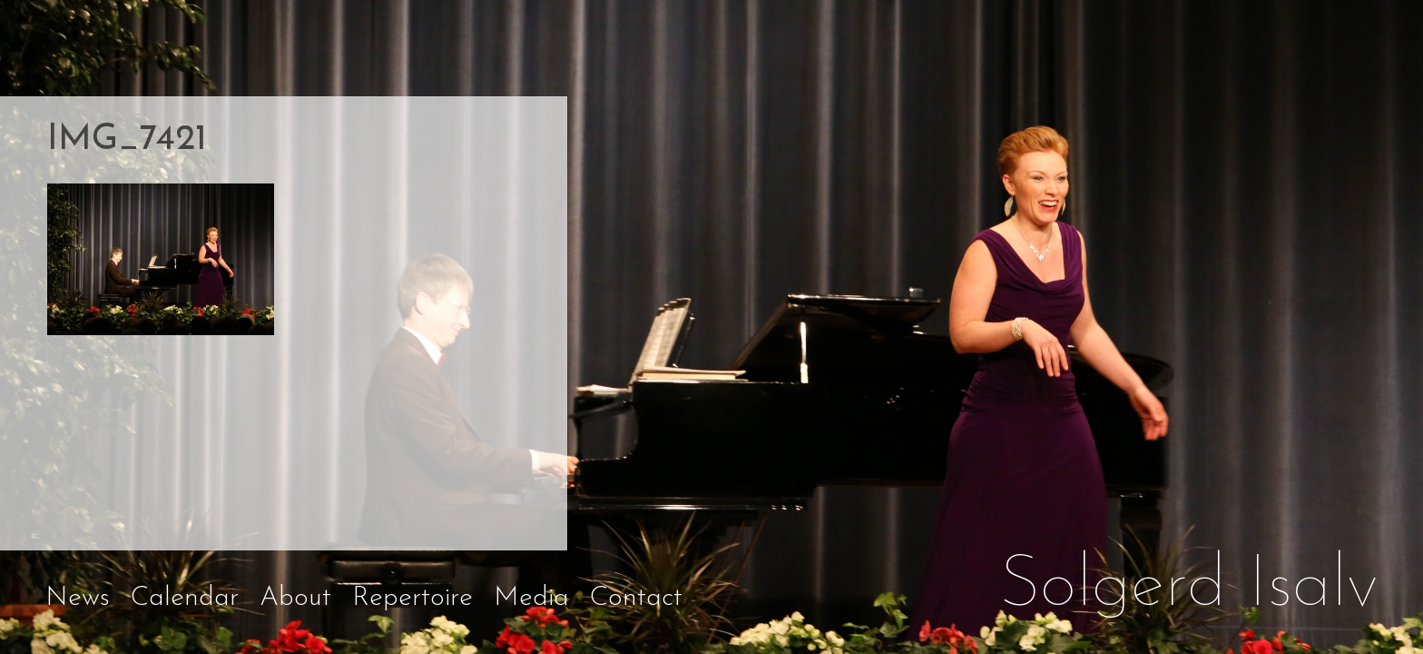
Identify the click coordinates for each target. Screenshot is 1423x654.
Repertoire (412, 598)
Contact (636, 598)
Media (531, 598)
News (77, 598)
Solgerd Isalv (1189, 586)
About (295, 598)
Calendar (185, 598)
